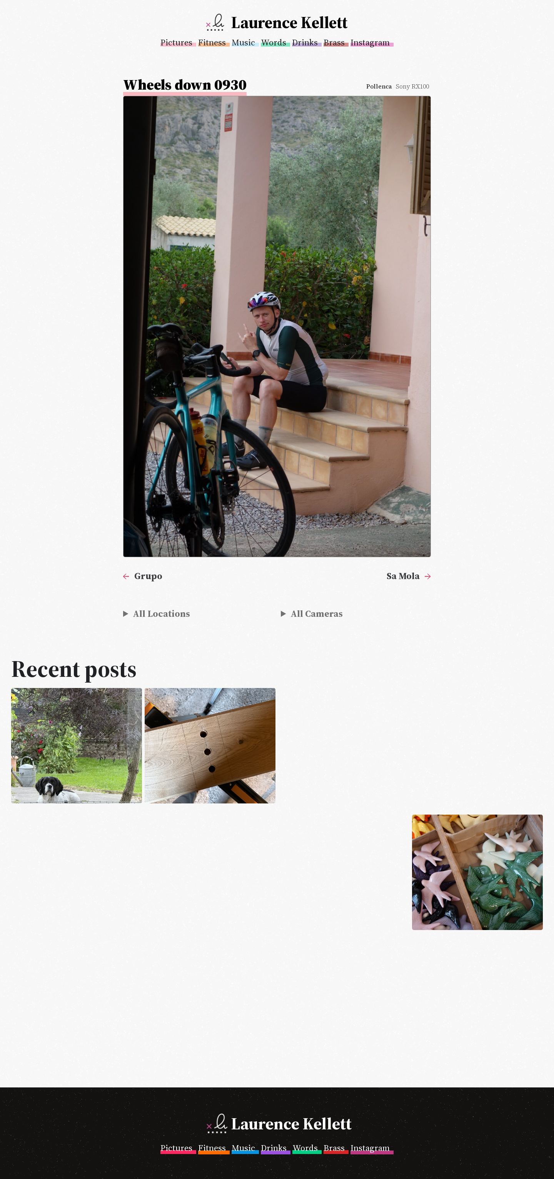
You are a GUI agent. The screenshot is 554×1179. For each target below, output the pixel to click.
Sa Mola (403, 575)
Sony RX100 (412, 86)
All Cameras (316, 613)
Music (243, 42)
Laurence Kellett (289, 22)
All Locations (161, 613)
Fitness (212, 42)
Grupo (148, 575)
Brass (334, 42)
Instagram (370, 42)
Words (273, 42)
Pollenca (379, 86)
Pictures (176, 42)
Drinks (305, 42)
